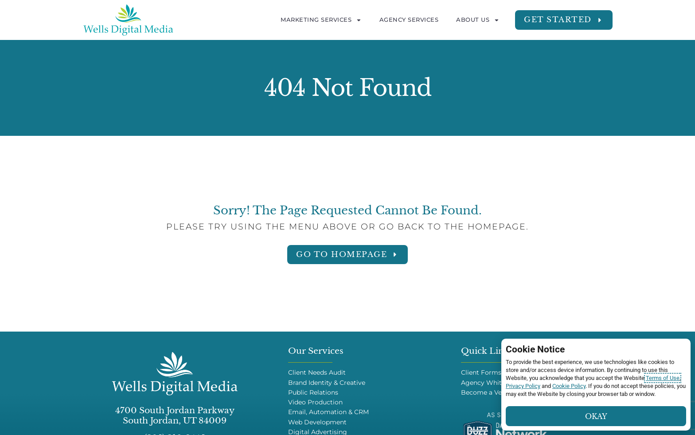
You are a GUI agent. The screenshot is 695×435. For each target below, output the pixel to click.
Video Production (315, 402)
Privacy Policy (523, 386)
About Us (478, 20)
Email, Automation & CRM (328, 412)
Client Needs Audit (317, 372)
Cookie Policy (569, 386)
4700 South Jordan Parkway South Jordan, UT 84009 (174, 415)
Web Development (317, 422)
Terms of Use (662, 378)
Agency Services (409, 19)
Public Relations (313, 392)
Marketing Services (321, 20)
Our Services (316, 350)
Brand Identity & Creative (326, 383)
